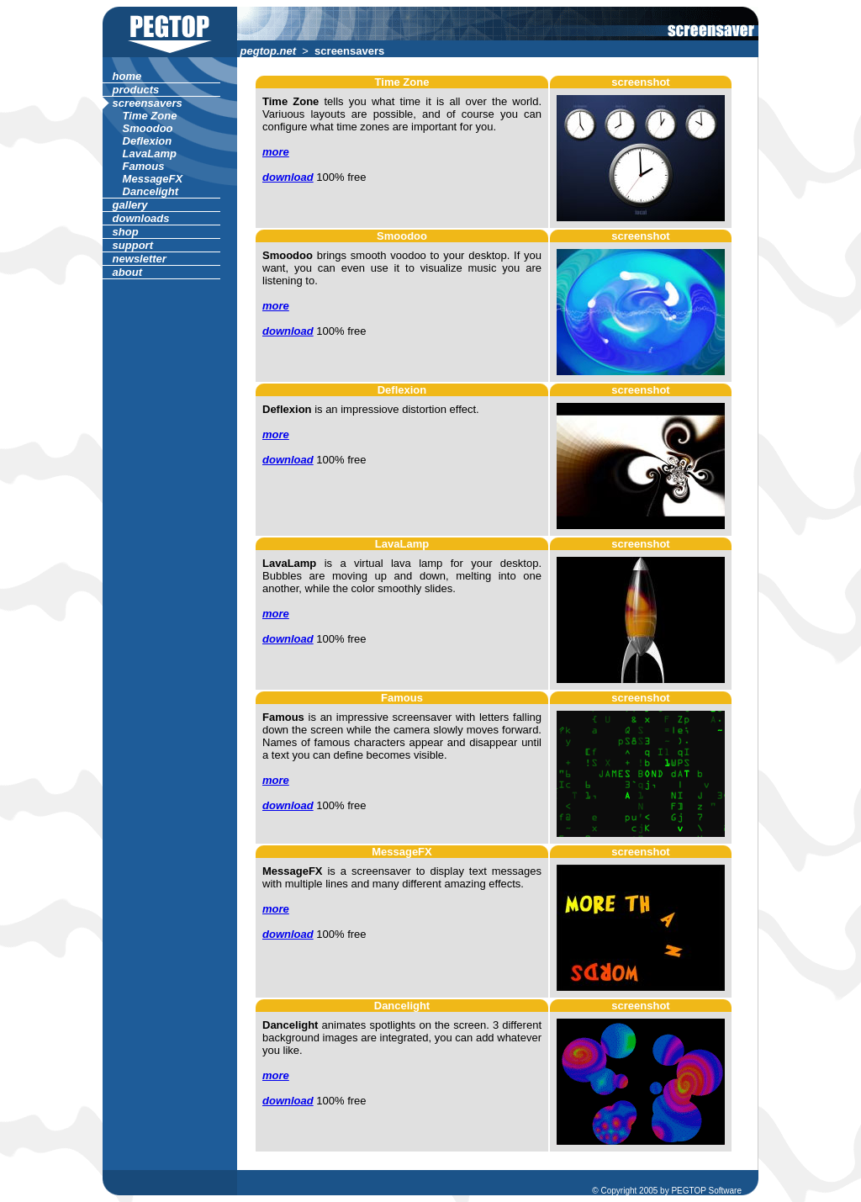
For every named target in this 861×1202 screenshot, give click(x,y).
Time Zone (149, 115)
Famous (143, 166)
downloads (140, 218)
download (288, 177)
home (127, 76)
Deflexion (147, 141)
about (127, 272)
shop (125, 231)
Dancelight (150, 191)
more (275, 152)
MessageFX (152, 178)
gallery (130, 205)
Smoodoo (147, 128)
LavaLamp (149, 153)
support (132, 245)
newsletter (139, 258)
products (135, 89)
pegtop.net (268, 51)
